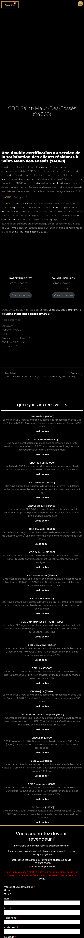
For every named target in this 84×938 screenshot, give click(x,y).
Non (9, 894)
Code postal (11, 927)
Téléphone (10, 917)
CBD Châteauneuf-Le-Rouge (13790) (42, 621)
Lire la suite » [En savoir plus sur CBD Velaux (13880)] (42, 775)
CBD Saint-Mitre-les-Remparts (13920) (42, 714)
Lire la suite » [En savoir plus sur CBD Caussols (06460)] (42, 544)
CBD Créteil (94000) (42, 598)
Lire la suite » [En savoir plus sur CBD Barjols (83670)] (42, 706)
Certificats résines (11, 330)
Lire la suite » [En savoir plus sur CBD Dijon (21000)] (42, 752)
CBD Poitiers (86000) (42, 416)
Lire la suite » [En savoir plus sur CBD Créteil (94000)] (42, 613)
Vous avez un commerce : (18, 887)
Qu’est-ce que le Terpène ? (16, 338)
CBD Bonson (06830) (42, 807)
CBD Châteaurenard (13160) (42, 439)
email (42, 878)
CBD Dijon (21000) (42, 737)
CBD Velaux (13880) (42, 761)
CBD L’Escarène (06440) (42, 645)
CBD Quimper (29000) (42, 552)
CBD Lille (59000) (42, 668)
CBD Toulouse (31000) (42, 462)
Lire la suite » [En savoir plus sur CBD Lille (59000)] (42, 683)
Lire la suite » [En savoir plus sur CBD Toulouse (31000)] (42, 474)
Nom (7, 898)
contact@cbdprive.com (42, 866)
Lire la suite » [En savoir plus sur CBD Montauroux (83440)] (42, 590)
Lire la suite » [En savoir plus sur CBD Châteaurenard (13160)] (42, 454)
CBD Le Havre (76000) (42, 482)
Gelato (4, 334)
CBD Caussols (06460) (42, 529)
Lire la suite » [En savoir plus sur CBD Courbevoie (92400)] (42, 520)
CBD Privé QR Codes (12, 342)
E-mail (8, 908)
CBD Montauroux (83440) (42, 575)
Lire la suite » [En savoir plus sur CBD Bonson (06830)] (42, 822)
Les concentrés (9, 346)
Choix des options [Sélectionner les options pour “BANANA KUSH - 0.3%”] (63, 295)
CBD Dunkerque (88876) (42, 784)
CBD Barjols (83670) (42, 691)
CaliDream (7, 326)
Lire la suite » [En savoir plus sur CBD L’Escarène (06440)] (42, 660)
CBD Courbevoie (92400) (42, 505)
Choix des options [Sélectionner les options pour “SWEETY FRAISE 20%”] (20, 295)
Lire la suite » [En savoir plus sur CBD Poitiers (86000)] (42, 431)
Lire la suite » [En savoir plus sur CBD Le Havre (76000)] (42, 497)
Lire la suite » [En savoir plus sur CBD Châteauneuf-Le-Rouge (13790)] (42, 636)
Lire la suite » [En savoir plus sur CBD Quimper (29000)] (42, 567)
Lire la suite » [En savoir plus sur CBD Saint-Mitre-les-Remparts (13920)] (42, 729)
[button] (80, 3)
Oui (8, 890)
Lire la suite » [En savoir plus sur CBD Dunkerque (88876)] (42, 799)
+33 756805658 (42, 863)
